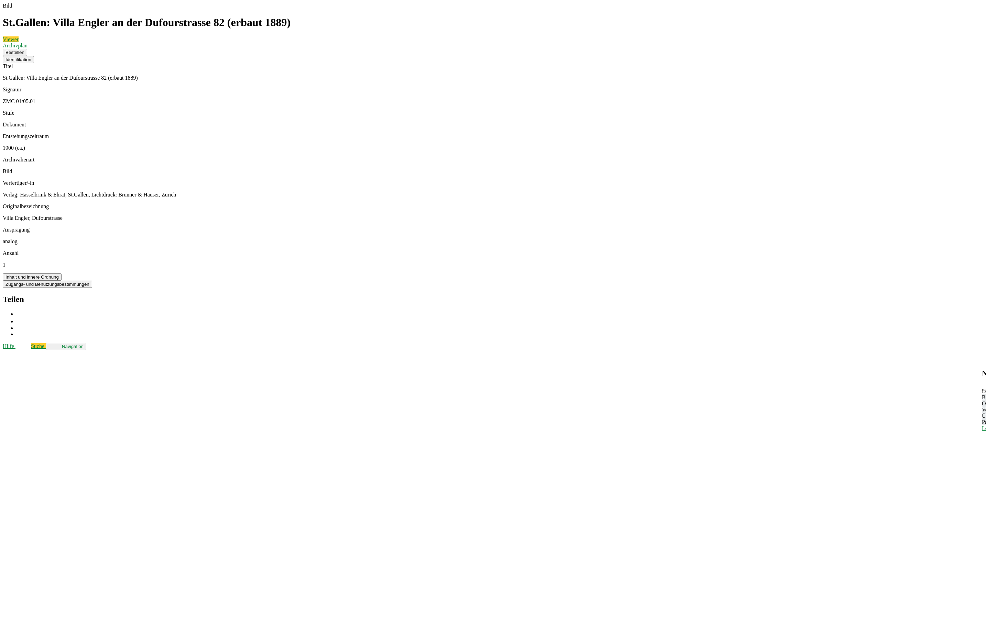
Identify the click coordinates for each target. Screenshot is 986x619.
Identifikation (18, 59)
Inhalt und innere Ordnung (32, 277)
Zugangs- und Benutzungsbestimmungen (47, 284)
